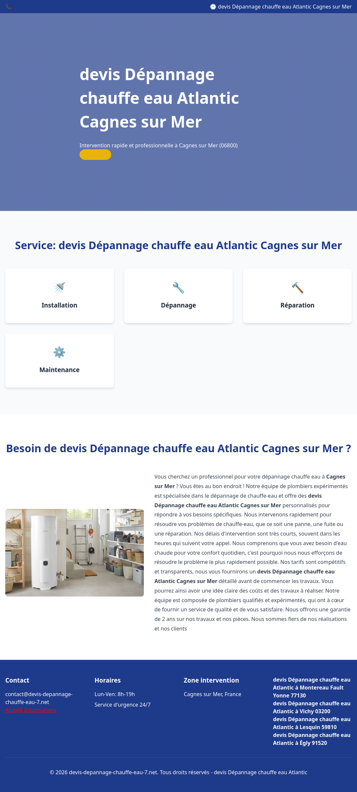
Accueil (14, 710)
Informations (40, 710)
